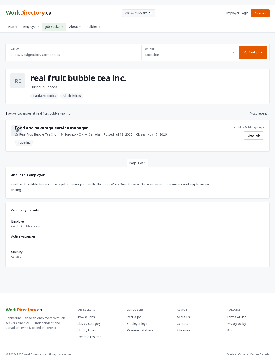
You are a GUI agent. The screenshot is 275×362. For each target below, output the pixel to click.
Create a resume (89, 337)
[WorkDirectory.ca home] (28, 13)
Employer (31, 27)
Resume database (140, 330)
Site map (183, 330)
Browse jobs (86, 317)
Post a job (134, 317)
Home (12, 27)
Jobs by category (89, 324)
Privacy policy (236, 324)
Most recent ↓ (260, 113)
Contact (182, 324)
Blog (230, 330)
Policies (93, 27)
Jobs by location (88, 330)
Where (150, 49)
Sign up (260, 13)
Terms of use (236, 317)
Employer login (137, 324)
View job (254, 136)
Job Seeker (54, 27)
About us (183, 317)
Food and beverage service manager (51, 128)
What (15, 49)
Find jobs (253, 52)
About (75, 27)
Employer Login (237, 13)
